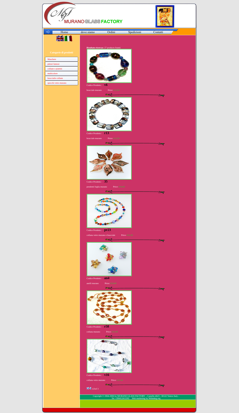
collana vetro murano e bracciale (101, 235)
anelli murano (93, 283)
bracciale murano (94, 90)
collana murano (93, 332)
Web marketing (138, 398)
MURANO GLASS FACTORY (131, 396)
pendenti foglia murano (97, 187)
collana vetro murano (96, 380)
